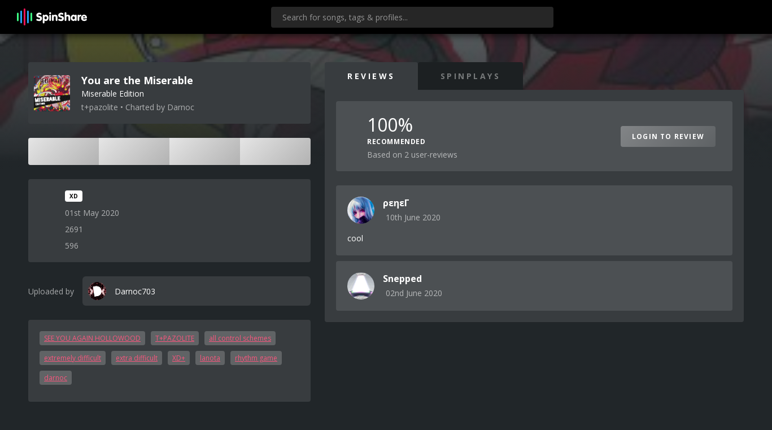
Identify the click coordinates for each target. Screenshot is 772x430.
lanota (210, 358)
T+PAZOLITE (174, 338)
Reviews (371, 76)
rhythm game (256, 358)
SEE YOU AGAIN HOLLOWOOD (92, 338)
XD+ (178, 358)
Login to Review (668, 136)
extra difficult (137, 358)
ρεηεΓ (396, 203)
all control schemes (240, 338)
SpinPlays (470, 76)
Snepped (402, 278)
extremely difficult (72, 358)
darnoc (55, 378)
